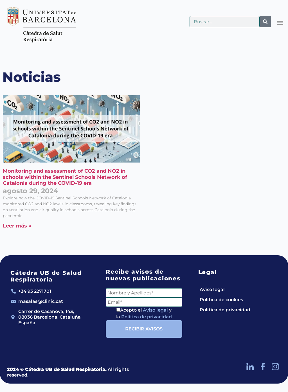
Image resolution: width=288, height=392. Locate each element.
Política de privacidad (146, 316)
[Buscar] (265, 21)
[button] (280, 23)
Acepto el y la (144, 313)
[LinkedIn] (250, 366)
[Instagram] (275, 366)
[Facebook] (262, 366)
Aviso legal (155, 310)
